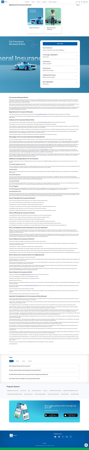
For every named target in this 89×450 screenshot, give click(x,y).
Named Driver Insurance (36, 391)
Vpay (29, 391)
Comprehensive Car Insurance (12, 391)
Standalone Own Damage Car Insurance (70, 391)
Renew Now (60, 43)
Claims (26, 361)
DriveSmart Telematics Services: (31, 285)
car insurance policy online (44, 122)
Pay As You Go (23, 391)
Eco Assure (45, 391)
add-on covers (48, 161)
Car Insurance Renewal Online (40, 394)
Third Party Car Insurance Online (55, 391)
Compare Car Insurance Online (53, 394)
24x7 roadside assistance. (41, 114)
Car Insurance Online (64, 394)
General (12, 361)
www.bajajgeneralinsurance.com (26, 274)
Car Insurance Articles (75, 394)
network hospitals (44, 149)
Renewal (34, 361)
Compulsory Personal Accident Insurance (14, 394)
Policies (19, 361)
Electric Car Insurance (28, 394)
